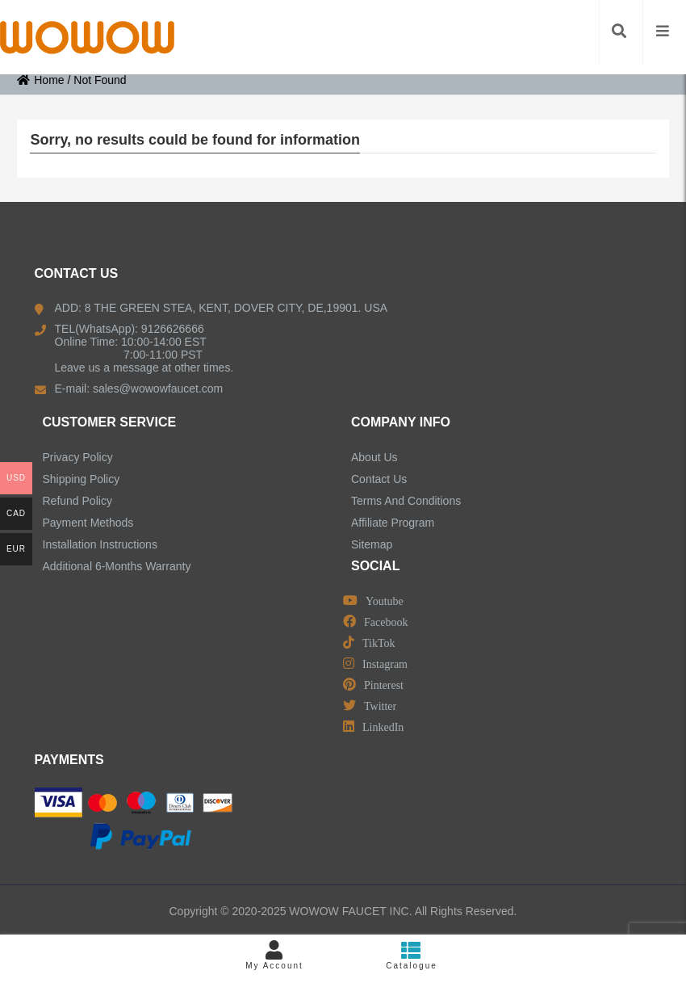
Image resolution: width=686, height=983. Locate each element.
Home (40, 80)
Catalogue (411, 955)
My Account (274, 955)
